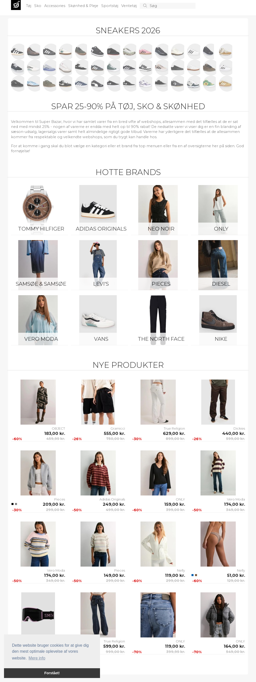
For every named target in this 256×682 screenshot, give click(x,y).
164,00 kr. (234, 646)
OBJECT (58, 428)
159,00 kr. (174, 504)
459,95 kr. (55, 439)
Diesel (221, 284)
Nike (221, 339)
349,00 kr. (235, 510)
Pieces (161, 284)
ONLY (221, 229)
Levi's (101, 284)
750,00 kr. (115, 439)
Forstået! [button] (52, 673)
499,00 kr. (115, 510)
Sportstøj (110, 6)
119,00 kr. (175, 575)
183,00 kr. (54, 433)
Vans (101, 339)
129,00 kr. (236, 581)
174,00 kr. (234, 504)
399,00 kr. (175, 510)
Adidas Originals (101, 229)
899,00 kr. (175, 439)
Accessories (55, 6)
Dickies (239, 428)
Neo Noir (161, 229)
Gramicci (117, 428)
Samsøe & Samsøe (41, 284)
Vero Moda (41, 339)
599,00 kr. (235, 439)
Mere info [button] (36, 658)
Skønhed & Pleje (83, 6)
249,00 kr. (114, 504)
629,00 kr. (174, 433)
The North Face (161, 339)
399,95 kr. (175, 652)
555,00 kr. (114, 433)
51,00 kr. (236, 575)
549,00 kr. (235, 652)
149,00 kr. (114, 575)
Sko (38, 6)
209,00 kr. (54, 504)
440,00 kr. (233, 433)
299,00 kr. (55, 510)
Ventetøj (129, 6)
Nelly (181, 570)
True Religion (174, 428)
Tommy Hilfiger (41, 229)
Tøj (29, 6)
